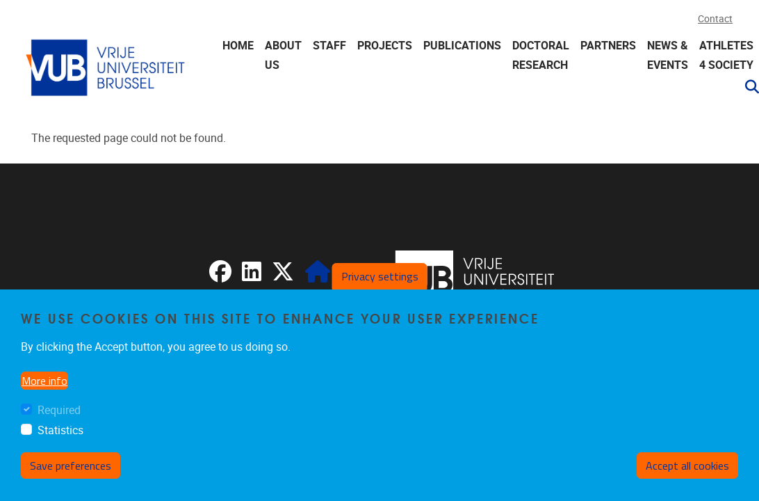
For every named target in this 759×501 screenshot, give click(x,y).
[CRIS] (317, 276)
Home (238, 45)
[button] (746, 87)
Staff (329, 45)
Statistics (60, 430)
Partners (608, 45)
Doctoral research (540, 55)
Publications (462, 45)
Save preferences (70, 465)
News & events (667, 55)
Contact (715, 19)
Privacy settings (379, 276)
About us (283, 55)
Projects (384, 45)
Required (59, 410)
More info (44, 380)
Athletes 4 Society (726, 55)
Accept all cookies (687, 465)
